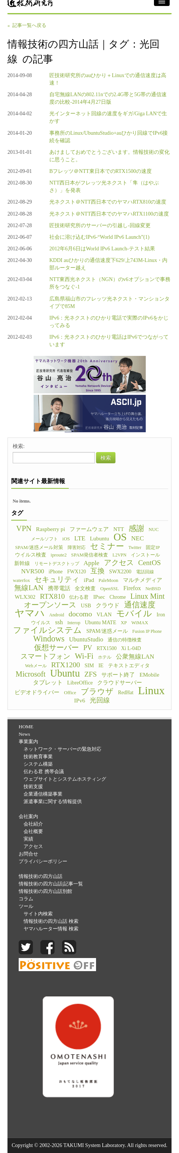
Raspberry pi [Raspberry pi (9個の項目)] (50, 529)
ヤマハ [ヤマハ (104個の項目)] (30, 613)
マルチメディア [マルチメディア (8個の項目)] (142, 580)
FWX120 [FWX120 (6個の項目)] (76, 571)
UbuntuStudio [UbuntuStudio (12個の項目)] (86, 639)
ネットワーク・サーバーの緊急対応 (62, 749)
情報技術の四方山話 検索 (51, 921)
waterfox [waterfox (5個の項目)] (21, 580)
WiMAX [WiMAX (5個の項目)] (139, 622)
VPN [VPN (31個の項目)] (23, 528)
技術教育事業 (38, 756)
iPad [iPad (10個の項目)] (89, 580)
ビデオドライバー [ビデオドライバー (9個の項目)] (37, 692)
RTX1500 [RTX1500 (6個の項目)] (107, 648)
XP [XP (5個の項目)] (124, 622)
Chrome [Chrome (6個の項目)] (117, 597)
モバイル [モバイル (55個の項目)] (134, 613)
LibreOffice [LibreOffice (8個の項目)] (80, 683)
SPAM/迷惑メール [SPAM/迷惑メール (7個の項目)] (107, 631)
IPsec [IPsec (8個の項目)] (99, 597)
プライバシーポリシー (43, 861)
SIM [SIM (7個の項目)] (89, 665)
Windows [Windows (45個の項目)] (49, 639)
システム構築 (38, 764)
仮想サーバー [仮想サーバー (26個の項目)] (56, 647)
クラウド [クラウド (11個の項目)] (108, 605)
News (24, 734)
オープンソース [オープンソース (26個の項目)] (50, 604)
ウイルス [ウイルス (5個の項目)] (40, 622)
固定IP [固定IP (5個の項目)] (153, 547)
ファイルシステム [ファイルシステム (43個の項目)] (47, 630)
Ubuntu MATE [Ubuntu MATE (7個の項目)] (100, 622)
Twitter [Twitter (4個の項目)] (135, 547)
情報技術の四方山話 (40, 876)
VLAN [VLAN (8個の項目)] (104, 614)
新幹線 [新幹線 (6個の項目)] (22, 563)
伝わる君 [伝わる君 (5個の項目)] (79, 597)
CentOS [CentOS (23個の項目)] (149, 563)
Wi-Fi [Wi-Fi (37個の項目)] (84, 656)
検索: (19, 446)
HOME (26, 726)
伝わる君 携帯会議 (44, 771)
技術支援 (33, 786)
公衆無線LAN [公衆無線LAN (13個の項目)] (135, 656)
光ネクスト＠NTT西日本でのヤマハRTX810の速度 (107, 202)
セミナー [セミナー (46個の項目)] (107, 546)
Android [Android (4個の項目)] (56, 614)
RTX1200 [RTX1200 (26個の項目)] (65, 664)
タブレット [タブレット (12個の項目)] (48, 682)
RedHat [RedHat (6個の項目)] (125, 692)
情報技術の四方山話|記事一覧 (51, 884)
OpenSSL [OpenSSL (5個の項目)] (109, 588)
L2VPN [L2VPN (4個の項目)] (119, 555)
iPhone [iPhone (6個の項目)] (56, 571)
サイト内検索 (38, 913)
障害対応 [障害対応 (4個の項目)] (77, 547)
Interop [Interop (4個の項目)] (73, 622)
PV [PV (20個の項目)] (87, 648)
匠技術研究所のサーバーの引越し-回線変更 (100, 225)
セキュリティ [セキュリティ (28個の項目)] (56, 579)
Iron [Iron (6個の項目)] (161, 614)
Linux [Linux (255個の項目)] (151, 690)
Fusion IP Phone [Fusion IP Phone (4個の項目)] (147, 631)
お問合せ (28, 854)
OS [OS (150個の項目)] (120, 537)
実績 (28, 839)
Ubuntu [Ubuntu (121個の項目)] (65, 673)
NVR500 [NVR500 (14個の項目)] (32, 571)
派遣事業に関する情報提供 (53, 801)
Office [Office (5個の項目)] (70, 692)
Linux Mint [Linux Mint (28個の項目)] (147, 596)
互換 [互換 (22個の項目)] (97, 571)
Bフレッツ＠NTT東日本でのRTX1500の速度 (100, 171)
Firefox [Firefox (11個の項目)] (132, 588)
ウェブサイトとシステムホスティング (65, 779)
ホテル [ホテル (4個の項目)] (104, 657)
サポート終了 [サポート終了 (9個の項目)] (118, 674)
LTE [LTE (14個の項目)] (80, 538)
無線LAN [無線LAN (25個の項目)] (28, 588)
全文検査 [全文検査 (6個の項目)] (85, 588)
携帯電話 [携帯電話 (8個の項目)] (59, 588)
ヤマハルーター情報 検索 (51, 928)
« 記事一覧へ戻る (26, 25)
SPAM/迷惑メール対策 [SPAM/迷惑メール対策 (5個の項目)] (39, 547)
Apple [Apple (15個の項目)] (91, 563)
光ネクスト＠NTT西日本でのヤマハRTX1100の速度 (109, 214)
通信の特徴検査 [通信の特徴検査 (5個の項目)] (125, 640)
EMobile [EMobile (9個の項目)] (149, 674)
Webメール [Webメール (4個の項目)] (36, 665)
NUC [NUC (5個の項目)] (154, 529)
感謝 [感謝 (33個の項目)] (136, 528)
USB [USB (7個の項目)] (86, 605)
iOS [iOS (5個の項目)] (66, 539)
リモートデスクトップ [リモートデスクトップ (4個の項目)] (56, 563)
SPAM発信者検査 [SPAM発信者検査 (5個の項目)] (89, 555)
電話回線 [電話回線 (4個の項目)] (145, 571)
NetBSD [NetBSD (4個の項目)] (153, 588)
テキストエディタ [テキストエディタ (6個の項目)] (129, 665)
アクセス (33, 846)
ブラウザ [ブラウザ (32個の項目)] (97, 691)
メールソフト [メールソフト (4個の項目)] (44, 539)
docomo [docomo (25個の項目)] (80, 614)
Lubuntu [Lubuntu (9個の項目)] (99, 538)
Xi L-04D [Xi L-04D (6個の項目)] (131, 648)
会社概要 (33, 831)
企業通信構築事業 (43, 794)
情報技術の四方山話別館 (45, 891)
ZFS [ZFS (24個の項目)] (90, 674)
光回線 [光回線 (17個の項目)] (100, 700)
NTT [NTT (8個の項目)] (118, 529)
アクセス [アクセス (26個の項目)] (119, 562)
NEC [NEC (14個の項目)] (137, 538)
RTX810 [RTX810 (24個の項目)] (52, 596)
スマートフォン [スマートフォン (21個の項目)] (45, 656)
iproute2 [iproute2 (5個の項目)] (59, 555)
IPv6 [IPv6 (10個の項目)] (79, 700)
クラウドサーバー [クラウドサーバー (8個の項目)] (119, 683)
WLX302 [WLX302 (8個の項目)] (25, 597)
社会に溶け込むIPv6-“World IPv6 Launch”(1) (99, 237)
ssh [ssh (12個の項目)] (59, 622)
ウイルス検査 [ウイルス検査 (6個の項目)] (30, 555)
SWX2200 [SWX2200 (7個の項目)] (120, 571)
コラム (26, 899)
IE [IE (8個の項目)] (101, 665)
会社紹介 (33, 824)
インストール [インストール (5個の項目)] (145, 555)
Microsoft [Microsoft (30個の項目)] (31, 674)
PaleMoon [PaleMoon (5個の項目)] (108, 580)
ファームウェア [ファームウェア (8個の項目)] (89, 529)
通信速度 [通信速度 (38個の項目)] (139, 604)
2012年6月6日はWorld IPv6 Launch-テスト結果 (102, 248)
